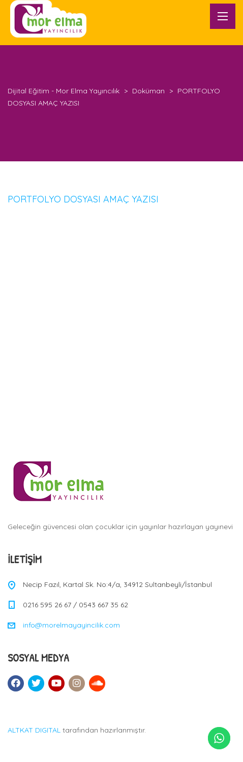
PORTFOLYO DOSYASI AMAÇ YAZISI (83, 199)
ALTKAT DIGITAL (34, 730)
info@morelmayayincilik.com (71, 625)
